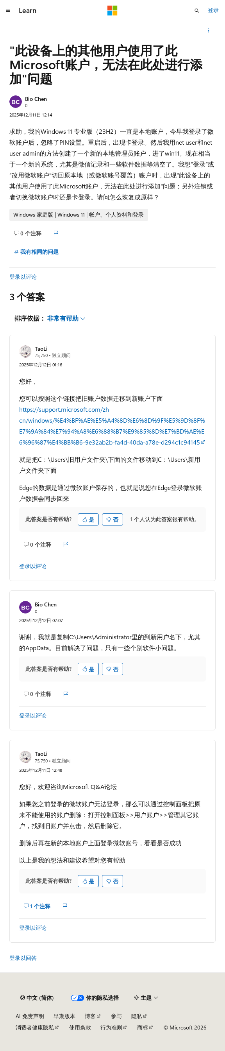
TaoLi (41, 348)
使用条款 (80, 1027)
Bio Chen (36, 98)
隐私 (136, 1016)
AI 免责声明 (30, 1016)
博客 (90, 1016)
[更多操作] (209, 30)
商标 (142, 1027)
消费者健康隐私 (35, 1027)
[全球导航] (8, 11)
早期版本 (64, 1016)
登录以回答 (23, 957)
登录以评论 (23, 276)
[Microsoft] (112, 10)
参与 (116, 1016)
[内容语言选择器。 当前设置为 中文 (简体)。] (37, 998)
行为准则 (111, 1027)
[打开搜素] (197, 11)
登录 (213, 10)
